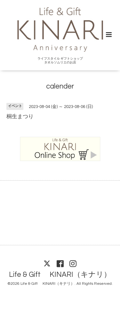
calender (60, 86)
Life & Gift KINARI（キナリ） (60, 274)
